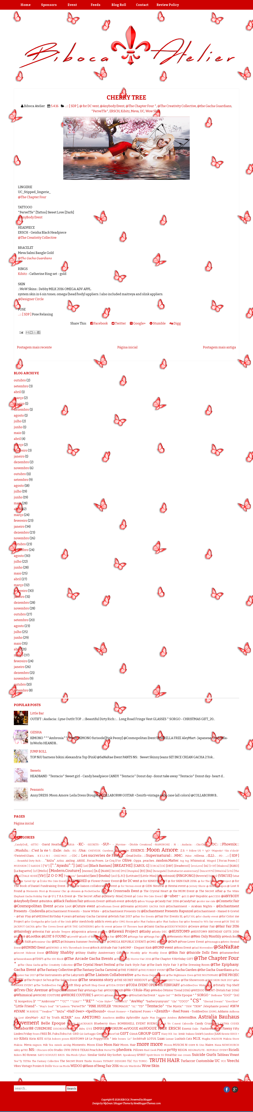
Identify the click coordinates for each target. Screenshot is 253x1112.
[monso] (87, 871)
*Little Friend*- (26, 1006)
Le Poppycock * (100, 1038)
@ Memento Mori (34, 891)
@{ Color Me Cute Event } (148, 896)
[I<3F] (212, 865)
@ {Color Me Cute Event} (52, 881)
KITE (40, 1038)
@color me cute (206, 901)
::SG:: (74, 850)
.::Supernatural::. (158, 855)
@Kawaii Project (123, 931)
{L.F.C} (121, 876)
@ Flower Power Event (103, 881)
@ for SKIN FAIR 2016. (182, 881)
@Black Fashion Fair (68, 901)
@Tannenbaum (23, 958)
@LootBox (33, 936)
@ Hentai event (175, 886)
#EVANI (19, 1011)
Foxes (36, 1033)
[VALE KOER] (30, 875)
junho (18, 427)
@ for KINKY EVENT (153, 881)
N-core (190, 1045)
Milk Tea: (48, 1044)
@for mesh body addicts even (92, 921)
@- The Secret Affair (87, 896)
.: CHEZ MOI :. (60, 855)
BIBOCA (124, 1099)
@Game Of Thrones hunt (128, 926)
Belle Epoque (53, 1023)
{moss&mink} (166, 876)
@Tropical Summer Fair (66, 990)
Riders (18, 1055)
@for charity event (207, 916)
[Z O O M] (54, 875)
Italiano (190, 1033)
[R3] (142, 871)
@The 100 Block (53, 958)
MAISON (216, 1038)
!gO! (207, 850)
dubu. (82, 1028)
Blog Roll (118, 5)
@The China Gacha (29, 964)
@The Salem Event (64, 980)
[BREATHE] (123, 865)
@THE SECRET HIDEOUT (130, 980)
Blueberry (101, 1023)
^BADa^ (60, 1011)
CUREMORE (43, 1028)
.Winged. (211, 860)
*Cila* (174, 1001)
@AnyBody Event (30, 217)
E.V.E (89, 1028)
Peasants (37, 789)
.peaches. (148, 860)
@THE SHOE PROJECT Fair (164, 980)
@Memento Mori (178, 936)
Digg (175, 323)
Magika (206, 1038)
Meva (135, 111)
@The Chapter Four (32, 197)
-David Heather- (52, 844)
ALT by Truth (50, 1017)
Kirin (32, 1038)
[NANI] (106, 871)
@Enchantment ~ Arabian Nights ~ (190, 906)
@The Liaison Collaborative (109, 974)
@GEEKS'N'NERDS (175, 926)
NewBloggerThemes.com (147, 1103)
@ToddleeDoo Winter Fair (196, 985)
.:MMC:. (178, 855)
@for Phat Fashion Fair (169, 921)
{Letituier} (133, 876)
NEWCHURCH (230, 1044)
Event (72, 5)
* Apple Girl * (164, 995)
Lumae (170, 1038)
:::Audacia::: (186, 844)
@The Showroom (193, 980)
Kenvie (225, 1033)
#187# (234, 1006)
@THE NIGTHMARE (206, 975)
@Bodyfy (131, 901)
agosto (19, 415)
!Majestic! (217, 850)
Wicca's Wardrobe (130, 1066)
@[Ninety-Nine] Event (117, 896)
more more (150, 1044)
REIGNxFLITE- (197, 1050)
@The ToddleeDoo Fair (48, 985)
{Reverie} (201, 876)
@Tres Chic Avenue (31, 990)
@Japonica (79, 931)
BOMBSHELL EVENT (132, 1023)
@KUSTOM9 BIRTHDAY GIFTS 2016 (215, 931)
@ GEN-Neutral (153, 886)
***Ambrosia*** (48, 1001)
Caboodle (188, 1023)
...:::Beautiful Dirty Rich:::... (29, 860)
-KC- (81, 844)
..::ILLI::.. (211, 855)
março (18, 398)
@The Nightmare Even (179, 975)
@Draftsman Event (108, 906)
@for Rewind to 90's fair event (202, 921)
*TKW (188, 1006)
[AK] (79, 866)
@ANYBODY (230, 896)
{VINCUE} (225, 876)
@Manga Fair (135, 936)
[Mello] (43, 871)
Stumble (158, 323)
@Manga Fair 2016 (155, 936)
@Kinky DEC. (160, 931)
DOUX (74, 1028)
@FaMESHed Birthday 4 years (52, 916)
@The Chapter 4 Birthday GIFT (172, 959)
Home (26, 5)
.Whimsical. (198, 860)
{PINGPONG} (185, 876)
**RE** (88, 1001)
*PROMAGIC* (121, 1006)
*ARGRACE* (121, 1001)
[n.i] (97, 871)
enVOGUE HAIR (153, 1028)
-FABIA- (70, 844)
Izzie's (199, 1034)
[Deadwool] (182, 866)
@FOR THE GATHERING (79, 926)
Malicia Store (231, 1038)
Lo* (129, 1038)
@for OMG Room (122, 921)
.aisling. (70, 860)
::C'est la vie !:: (41, 850)
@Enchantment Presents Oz (121, 911)
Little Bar (37, 713)
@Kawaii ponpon (97, 931)
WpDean (107, 1103)
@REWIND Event (33, 947)
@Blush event (115, 901)
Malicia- (18, 1044)
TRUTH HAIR (164, 1060)
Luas (161, 1038)
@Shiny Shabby (59, 952)
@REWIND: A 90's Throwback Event (67, 947)
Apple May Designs (153, 1017)
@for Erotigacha (34, 921)
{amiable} (83, 876)
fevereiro (20, 450)
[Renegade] (160, 871)
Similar (92, 1055)
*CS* (196, 1001)
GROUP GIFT (149, 1033)
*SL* (134, 1006)
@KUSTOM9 (179, 931)
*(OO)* (227, 995)
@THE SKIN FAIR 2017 (219, 980)
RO (24, 1055)
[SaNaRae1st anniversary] (183, 871)
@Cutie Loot (63, 906)
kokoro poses (60, 1038)
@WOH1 (99, 995)
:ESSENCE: (137, 850)
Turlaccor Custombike (197, 1061)
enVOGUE (131, 1028)
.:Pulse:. (188, 855)
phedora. (124, 1049)
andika (120, 1017)
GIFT (124, 1033)
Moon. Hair (128, 1045)
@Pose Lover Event (191, 941)
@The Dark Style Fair (131, 965)
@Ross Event (182, 947)
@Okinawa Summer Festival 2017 (83, 941)
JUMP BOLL (38, 751)
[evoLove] (197, 865)
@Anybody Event (112, 106)
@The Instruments (49, 975)
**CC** (64, 1001)
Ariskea (172, 1017)
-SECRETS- (93, 844)
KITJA (47, 1038)
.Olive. (127, 860)
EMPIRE (99, 1028)
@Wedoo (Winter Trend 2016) (171, 990)
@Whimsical (23, 995)
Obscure (42, 1050)
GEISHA (36, 732)
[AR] (85, 865)
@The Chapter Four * (141, 106)
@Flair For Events (143, 916)
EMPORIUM (114, 1028)
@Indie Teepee (61, 931)
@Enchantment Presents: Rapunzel (167, 911)
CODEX (234, 1023)
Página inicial (127, 347)
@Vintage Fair (93, 990)
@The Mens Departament (150, 975)
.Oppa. (137, 860)
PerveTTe (110, 1050)
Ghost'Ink (113, 1033)
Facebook (99, 323)
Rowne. (32, 1055)
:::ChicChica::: (201, 844)
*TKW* (197, 1006)
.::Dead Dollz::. (134, 855)
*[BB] (235, 995)
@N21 (56, 941)
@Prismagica (212, 941)
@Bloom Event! (94, 901)
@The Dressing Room (195, 965)
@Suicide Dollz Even (202, 952)
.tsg (182, 860)
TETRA (27, 1061)
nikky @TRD (21, 1050)
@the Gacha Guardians (214, 106)
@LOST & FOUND (54, 936)
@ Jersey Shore (196, 886)
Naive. (209, 1045)
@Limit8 (19, 936)
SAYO (41, 1055)
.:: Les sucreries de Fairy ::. (101, 855)
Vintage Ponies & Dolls (37, 1066)
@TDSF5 (37, 959)
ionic (181, 1034)
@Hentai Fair (41, 931)
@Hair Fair (207, 926)
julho (18, 421)
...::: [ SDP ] (71, 106)
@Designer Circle (31, 299)
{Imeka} (104, 876)
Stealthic (171, 1055)
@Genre (193, 926)
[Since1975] (207, 871)
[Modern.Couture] (65, 870)
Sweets (35, 770)
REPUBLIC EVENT (217, 1050)
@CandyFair (188, 901)
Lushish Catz (183, 1038)
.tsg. (187, 860)
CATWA (224, 1023)
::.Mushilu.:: (22, 850)
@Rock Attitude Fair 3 (105, 947)
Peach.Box (96, 1050)
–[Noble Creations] (140, 844)
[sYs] (230, 871)
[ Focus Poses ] (227, 860)
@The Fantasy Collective (55, 970)
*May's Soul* (46, 1006)
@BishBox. (46, 901)
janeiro (19, 404)
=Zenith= (162, 1011)
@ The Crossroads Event (121, 891)
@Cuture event (84, 906)
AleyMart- (32, 1017)
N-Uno (200, 1044)
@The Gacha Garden (181, 970)
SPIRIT (141, 1055)
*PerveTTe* (99, 111)
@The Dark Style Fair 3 (163, 965)
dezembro (21, 409)
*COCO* (183, 1001)
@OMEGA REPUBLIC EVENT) (126, 941)
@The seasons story (95, 979)
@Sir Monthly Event (154, 952)
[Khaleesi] (223, 865)
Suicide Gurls (204, 1054)
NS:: (32, 1049)
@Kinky (145, 931)
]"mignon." (70, 875)
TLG (135, 1061)
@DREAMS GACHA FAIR (150, 906)
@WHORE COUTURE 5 (77, 995)
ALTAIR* (67, 1017)
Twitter (119, 323)
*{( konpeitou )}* (25, 1001)
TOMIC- (143, 1061)
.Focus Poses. (95, 860)
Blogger (147, 1099)
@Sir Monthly (131, 952)
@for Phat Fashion (145, 921)
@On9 (172, 941)
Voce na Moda (61, 1066)
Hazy (164, 1033)
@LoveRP (72, 936)
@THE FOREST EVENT (152, 970)
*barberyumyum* (157, 1001)
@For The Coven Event (49, 926)
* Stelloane (215, 995)
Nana (218, 1044)
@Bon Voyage (146, 901)
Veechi (233, 1060)
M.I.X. (197, 1038)
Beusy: (71, 1023)
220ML (213, 1011)
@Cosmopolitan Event (33, 906)
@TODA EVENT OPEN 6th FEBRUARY (153, 985)
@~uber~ (172, 896)
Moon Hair (112, 1045)
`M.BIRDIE (32, 1011)
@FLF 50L (189, 916)
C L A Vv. (165, 1023)
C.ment (176, 1023)
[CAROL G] (141, 866)
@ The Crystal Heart (154, 891)
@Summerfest (229, 952)
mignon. (37, 1044)
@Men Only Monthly (206, 936)
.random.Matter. (167, 860)
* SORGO (201, 995)
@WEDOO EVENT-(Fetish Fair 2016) (215, 990)
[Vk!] (42, 876)
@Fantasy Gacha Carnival (89, 916)
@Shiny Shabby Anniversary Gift (99, 952)
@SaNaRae (226, 947)
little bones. (119, 1038)
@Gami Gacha (153, 926)
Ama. (78, 1017)
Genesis (101, 1034)
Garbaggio (90, 1033)
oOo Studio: (55, 1050)
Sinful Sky (105, 1055)
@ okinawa (73, 891)
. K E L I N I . (43, 855)
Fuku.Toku (59, 1034)
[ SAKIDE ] (35, 865)
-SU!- (106, 844)
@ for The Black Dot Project (214, 881)
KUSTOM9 (77, 1038)
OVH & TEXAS (80, 1050)
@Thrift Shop (72, 985)
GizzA (133, 1034)
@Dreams (127, 906)
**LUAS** (76, 1001)
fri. (50, 1034)
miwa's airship (62, 1044)
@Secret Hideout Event (29, 952)
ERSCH (115, 111)
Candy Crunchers (207, 1023)
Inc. (175, 1033)
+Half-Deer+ (75, 1011)
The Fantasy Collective (45, 1061)
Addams (223, 1011)
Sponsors (49, 5)
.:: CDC (73, 855)
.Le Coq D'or (113, 860)
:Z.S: (182, 850)
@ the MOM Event (182, 891)
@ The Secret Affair (209, 891)
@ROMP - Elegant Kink (136, 947)
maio (17, 433)
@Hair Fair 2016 (227, 926)
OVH (67, 1050)
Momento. (79, 1045)
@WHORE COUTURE (46, 995)
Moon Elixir (95, 1045)
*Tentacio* (154, 1006)
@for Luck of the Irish (58, 921)
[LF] (35, 871)
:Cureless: (108, 850)
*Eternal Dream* (213, 1001)
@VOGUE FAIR (113, 990)
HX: (170, 1033)
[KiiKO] (234, 866)
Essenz (186, 1028)
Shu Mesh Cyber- (76, 1055)
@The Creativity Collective (177, 106)
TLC (129, 1061)
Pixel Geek (150, 1050)
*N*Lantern (62, 1006)
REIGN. (183, 1050)
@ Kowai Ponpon (216, 886)
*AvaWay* (136, 1001)
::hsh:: (66, 850)
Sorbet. (117, 1055)
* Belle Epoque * (183, 995)
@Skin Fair (177, 952)
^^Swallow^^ (47, 1011)
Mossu (168, 1044)
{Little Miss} (148, 876)
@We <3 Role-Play (137, 990)
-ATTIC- (35, 844)
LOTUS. (152, 1038)
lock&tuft (139, 1038)
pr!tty (172, 1049)
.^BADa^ (49, 860)
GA (81, 1033)
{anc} (94, 876)
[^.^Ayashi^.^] (62, 865)
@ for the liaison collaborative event (92, 886)
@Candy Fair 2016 (167, 901)
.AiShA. (60, 860)
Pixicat (161, 1050)
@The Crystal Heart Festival (94, 965)
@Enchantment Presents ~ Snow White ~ (74, 911)
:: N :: (174, 844)
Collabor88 (23, 1028)
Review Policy (168, 5)
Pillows (138, 1050)
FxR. (69, 1033)
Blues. (112, 1023)
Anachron (108, 1017)
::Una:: (82, 850)
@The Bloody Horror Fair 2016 (132, 958)
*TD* (141, 1006)
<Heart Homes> (116, 1011)
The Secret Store (71, 1061)
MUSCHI (178, 1045)
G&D (76, 1034)
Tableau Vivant (228, 1055)
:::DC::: (214, 844)
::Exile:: (57, 850)
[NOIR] (115, 871)
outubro (20, 380)
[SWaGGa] (220, 871)
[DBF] (169, 866)
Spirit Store (153, 1055)
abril (17, 392)
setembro (21, 386)
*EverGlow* (232, 1001)
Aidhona (234, 1011)
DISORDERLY (61, 1028)
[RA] (149, 871)
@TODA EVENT (115, 985)
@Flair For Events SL (169, 916)
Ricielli (234, 1050)
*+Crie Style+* (104, 1001)
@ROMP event (162, 947)
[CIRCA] (155, 865)
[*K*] (46, 866)
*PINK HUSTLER (99, 1006)
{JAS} (114, 875)
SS (162, 1055)
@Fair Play (23, 916)
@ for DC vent (89, 106)
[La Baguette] (23, 871)
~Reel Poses (180, 1011)
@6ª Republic (199, 896)
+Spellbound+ (95, 1011)
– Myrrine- (119, 844)
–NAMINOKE (161, 844)
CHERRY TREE (126, 97)
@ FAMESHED (77, 881)
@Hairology (22, 931)
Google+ (138, 323)
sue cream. (184, 1055)
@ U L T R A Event (60, 896)
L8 (86, 1038)
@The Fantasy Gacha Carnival (95, 970)
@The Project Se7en (37, 980)
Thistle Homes (93, 1061)
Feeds (95, 5)
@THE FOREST (128, 970)
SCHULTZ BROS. (55, 1055)
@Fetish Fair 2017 (120, 916)
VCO (223, 1061)
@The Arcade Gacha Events (88, 958)
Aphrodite (133, 1017)
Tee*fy (18, 1061)
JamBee (209, 1033)
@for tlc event (103, 926)
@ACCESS (214, 896)
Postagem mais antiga (219, 347)
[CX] (162, 865)
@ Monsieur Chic (56, 891)
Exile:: (195, 1028)
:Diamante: (122, 850)
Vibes (17, 1066)
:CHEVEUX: (94, 850)
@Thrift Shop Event (93, 985)
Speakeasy (129, 1055)
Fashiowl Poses (211, 1028)
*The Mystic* (174, 1006)
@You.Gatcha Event (142, 995)
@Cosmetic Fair (227, 901)
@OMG (151, 941)
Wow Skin (152, 111)
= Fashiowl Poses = (140, 1011)
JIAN (217, 1034)
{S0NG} (212, 875)
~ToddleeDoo (199, 1011)
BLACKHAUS (85, 1023)
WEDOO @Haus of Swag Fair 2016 (94, 1066)
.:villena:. (199, 855)
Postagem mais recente (34, 347)
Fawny (227, 1028)
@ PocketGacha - (91, 891)
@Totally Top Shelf (226, 985)
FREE (43, 1034)
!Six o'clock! (231, 850)
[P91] (123, 871)
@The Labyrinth (73, 975)
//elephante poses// (216, 1006)
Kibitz (125, 111)
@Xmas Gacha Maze (116, 995)
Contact (142, 5)
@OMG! (162, 941)
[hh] (206, 865)
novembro (21, 468)
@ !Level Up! (28, 881)
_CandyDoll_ (21, 844)
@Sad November (202, 947)
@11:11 (185, 896)
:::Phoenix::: (229, 844)
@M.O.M (121, 936)
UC (142, 111)
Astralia (207, 1017)
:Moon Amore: (162, 850)
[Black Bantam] (100, 866)
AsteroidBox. (187, 1017)
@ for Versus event (129, 886)
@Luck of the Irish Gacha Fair (96, 936)
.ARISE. (81, 860)
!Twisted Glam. (24, 855)
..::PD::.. (221, 855)
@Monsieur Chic (41, 941)
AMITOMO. (91, 1017)
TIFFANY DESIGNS (114, 1061)
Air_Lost (19, 1017)
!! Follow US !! (195, 850)
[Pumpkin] (133, 871)
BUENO (152, 1023)
